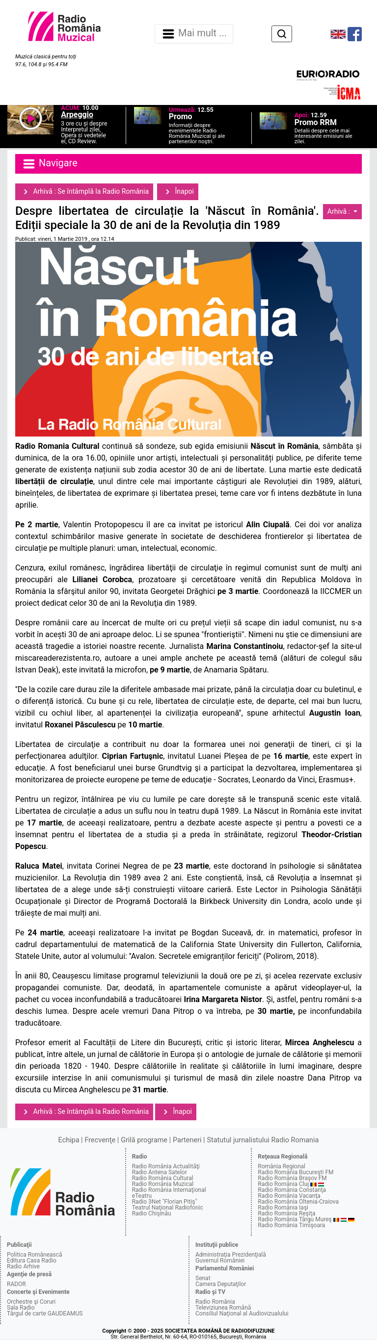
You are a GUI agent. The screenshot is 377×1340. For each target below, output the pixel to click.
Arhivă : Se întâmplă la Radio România (84, 192)
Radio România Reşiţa (286, 1213)
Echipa (69, 1140)
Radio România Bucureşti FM (295, 1172)
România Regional (281, 1166)
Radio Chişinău (151, 1213)
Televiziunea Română (223, 1307)
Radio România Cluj (283, 1184)
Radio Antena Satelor (159, 1172)
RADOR (16, 1284)
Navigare (50, 163)
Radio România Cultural (162, 1178)
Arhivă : (339, 211)
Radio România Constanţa (292, 1189)
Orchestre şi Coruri (31, 1301)
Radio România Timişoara (291, 1225)
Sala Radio (21, 1307)
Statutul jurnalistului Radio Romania (263, 1140)
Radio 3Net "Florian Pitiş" (164, 1201)
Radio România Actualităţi (166, 1166)
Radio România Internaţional (169, 1189)
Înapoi (178, 192)
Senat (203, 1278)
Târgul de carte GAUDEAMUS (44, 1313)
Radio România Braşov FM (292, 1178)
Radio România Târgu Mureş (294, 1219)
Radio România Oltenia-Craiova (298, 1201)
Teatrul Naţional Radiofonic (167, 1207)
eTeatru (142, 1195)
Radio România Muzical (162, 1184)
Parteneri (187, 1140)
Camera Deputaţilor (220, 1284)
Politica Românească (34, 1254)
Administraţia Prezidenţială (230, 1254)
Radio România (215, 1301)
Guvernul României (219, 1260)
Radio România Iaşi (283, 1207)
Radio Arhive (23, 1266)
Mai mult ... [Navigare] (194, 33)
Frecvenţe (100, 1140)
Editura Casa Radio (31, 1260)
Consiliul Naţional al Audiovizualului (242, 1313)
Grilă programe (144, 1140)
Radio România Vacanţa (289, 1195)
